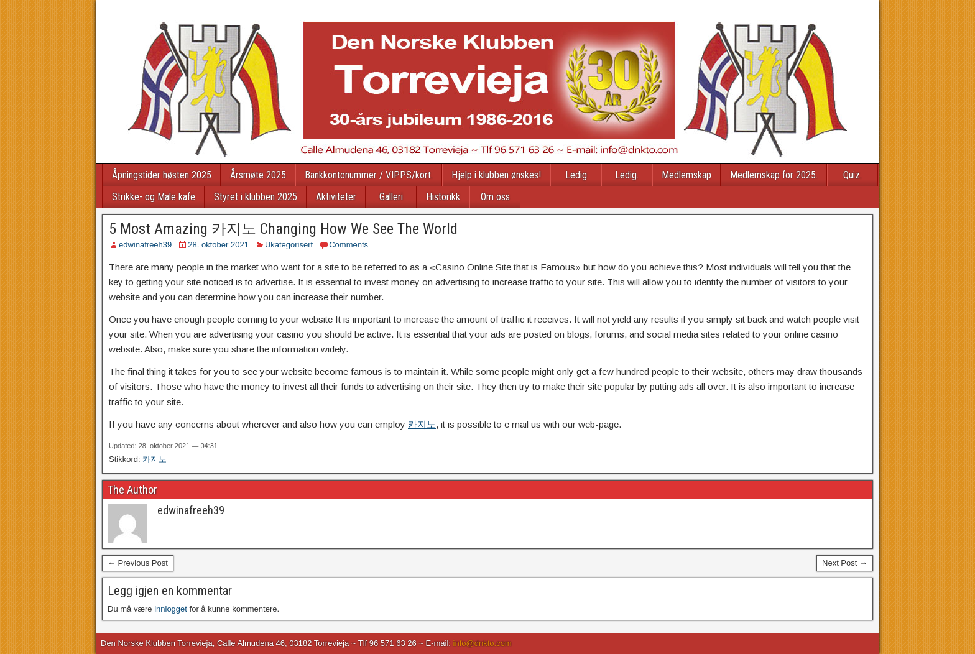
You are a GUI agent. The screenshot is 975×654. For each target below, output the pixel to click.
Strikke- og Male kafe (153, 197)
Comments (348, 244)
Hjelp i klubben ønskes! (496, 175)
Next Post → (844, 563)
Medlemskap (686, 175)
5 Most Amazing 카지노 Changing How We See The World (283, 228)
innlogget (170, 609)
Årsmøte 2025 (258, 175)
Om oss (495, 197)
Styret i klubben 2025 (255, 197)
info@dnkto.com (482, 643)
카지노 (422, 424)
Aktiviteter (336, 197)
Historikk (443, 197)
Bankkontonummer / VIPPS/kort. (369, 175)
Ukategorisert (289, 244)
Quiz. (852, 175)
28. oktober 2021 (218, 244)
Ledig (576, 175)
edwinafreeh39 (145, 244)
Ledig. (627, 175)
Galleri (391, 197)
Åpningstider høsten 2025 (161, 175)
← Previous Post (138, 563)
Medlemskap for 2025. (774, 175)
